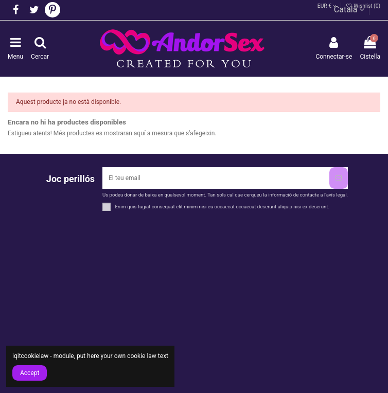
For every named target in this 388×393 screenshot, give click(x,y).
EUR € (327, 6)
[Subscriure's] (338, 178)
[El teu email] (215, 178)
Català (349, 9)
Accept (29, 373)
